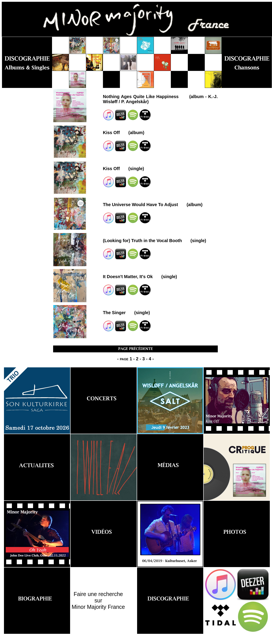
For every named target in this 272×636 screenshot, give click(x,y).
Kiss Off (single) (123, 168)
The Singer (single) (126, 312)
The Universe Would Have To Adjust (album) (153, 204)
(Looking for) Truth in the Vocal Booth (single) (154, 240)
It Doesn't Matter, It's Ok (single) (140, 276)
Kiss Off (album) (123, 132)
